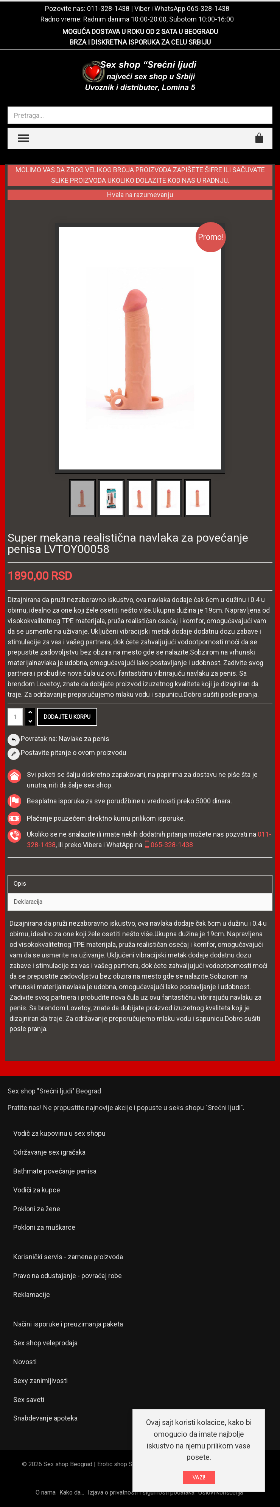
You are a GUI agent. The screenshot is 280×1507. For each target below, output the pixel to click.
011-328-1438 (108, 8)
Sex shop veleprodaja (45, 1343)
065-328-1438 (208, 8)
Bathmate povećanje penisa (54, 1171)
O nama (46, 1492)
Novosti (25, 1362)
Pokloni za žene (36, 1209)
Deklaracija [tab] (28, 901)
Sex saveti (28, 1400)
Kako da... (71, 1492)
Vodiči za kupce (36, 1190)
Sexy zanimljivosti (40, 1381)
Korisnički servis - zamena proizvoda (68, 1257)
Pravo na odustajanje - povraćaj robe (67, 1276)
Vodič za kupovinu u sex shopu (59, 1133)
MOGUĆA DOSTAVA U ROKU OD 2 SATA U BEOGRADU (140, 32)
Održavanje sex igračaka (49, 1152)
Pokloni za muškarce (44, 1227)
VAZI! (199, 1478)
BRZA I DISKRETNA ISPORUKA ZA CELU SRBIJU (140, 42)
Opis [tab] (20, 883)
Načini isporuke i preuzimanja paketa (68, 1324)
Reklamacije (31, 1295)
